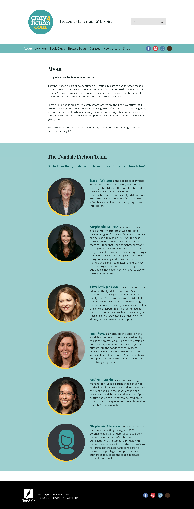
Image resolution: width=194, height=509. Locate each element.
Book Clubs (57, 48)
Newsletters (111, 48)
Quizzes (95, 48)
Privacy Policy (58, 498)
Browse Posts (77, 48)
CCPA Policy (72, 498)
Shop (126, 48)
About (28, 48)
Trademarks (43, 498)
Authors (41, 48)
